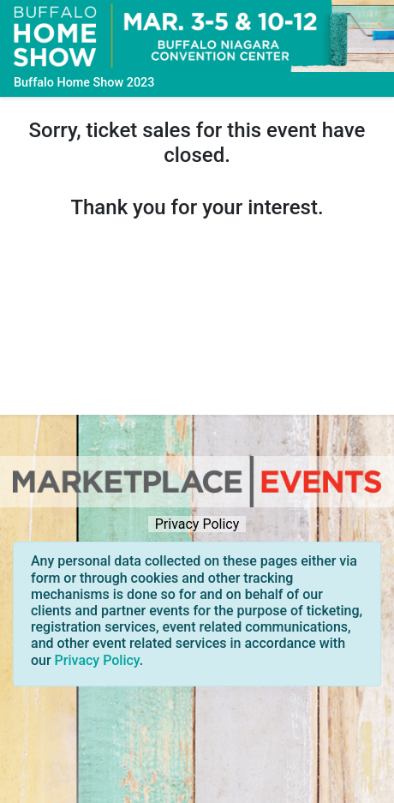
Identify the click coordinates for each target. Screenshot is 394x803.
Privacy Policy (197, 524)
